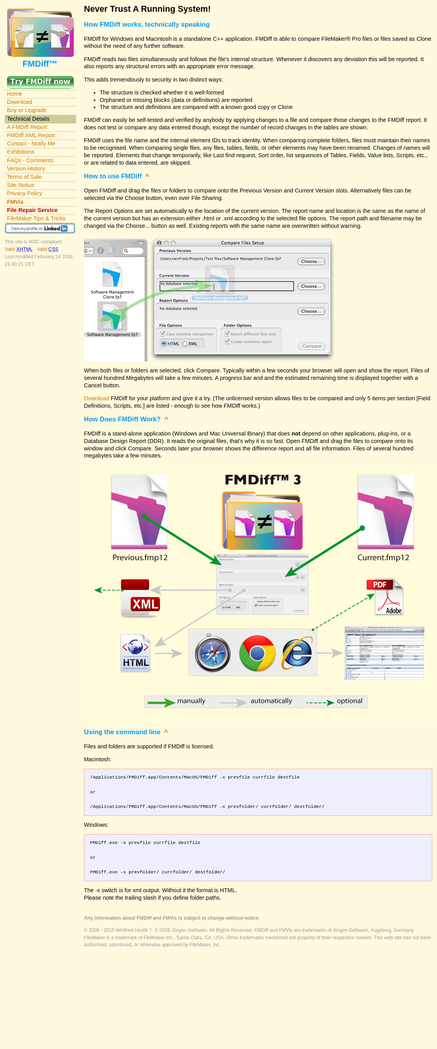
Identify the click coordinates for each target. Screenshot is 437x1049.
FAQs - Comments (30, 160)
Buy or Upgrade (27, 110)
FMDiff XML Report (31, 135)
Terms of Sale (24, 177)
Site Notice (21, 185)
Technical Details (28, 119)
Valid (19, 249)
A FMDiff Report (27, 127)
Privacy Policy (24, 193)
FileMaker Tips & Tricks (36, 218)
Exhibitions (21, 152)
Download (19, 102)
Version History (26, 168)
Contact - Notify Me (31, 143)
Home (14, 94)
